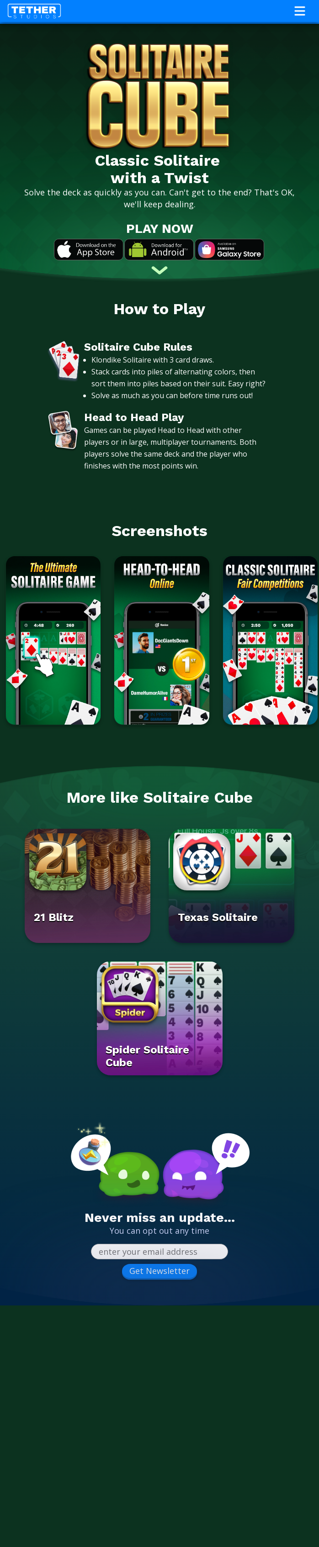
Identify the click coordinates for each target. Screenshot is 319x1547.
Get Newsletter (159, 1270)
